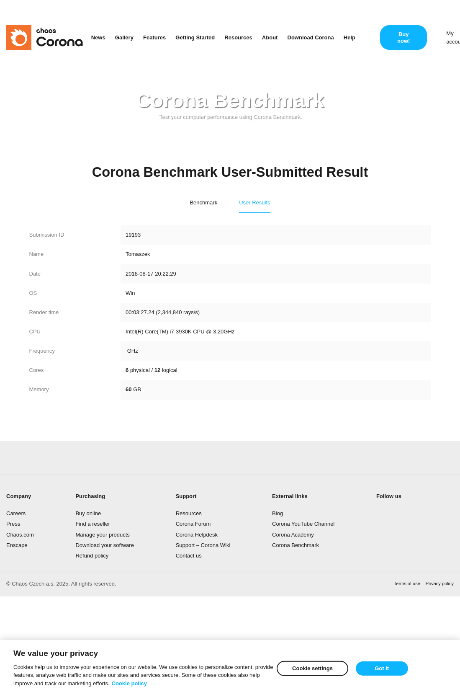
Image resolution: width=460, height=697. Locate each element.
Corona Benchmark (295, 545)
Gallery (124, 37)
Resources (238, 37)
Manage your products (102, 535)
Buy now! (403, 37)
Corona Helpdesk (197, 535)
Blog (277, 513)
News (98, 37)
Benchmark (203, 202)
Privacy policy (440, 583)
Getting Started (195, 37)
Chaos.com (20, 535)
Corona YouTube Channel (303, 524)
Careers (16, 513)
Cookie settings (312, 669)
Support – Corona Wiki (203, 545)
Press (13, 524)
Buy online (88, 513)
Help (349, 37)
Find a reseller (92, 524)
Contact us (189, 555)
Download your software (104, 545)
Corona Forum (193, 524)
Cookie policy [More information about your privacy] (129, 684)
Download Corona (311, 37)
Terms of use (407, 583)
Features (154, 37)
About (270, 37)
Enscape (17, 545)
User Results (254, 202)
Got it (382, 669)
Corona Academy (293, 535)
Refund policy (91, 555)
